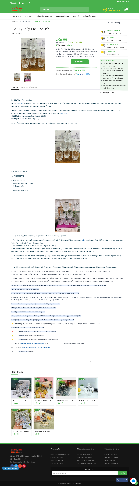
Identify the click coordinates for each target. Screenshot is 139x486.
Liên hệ (76, 16)
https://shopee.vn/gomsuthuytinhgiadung (36, 347)
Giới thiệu (29, 16)
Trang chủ (16, 16)
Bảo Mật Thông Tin (57, 457)
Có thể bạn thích (107, 93)
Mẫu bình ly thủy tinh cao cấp (22, 401)
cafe (83, 240)
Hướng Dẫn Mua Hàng (84, 454)
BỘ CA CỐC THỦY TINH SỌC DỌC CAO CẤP (71, 401)
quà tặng (63, 113)
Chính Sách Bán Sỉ (57, 460)
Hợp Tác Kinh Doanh (110, 454)
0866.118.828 (114, 10)
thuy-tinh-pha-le (25, 21)
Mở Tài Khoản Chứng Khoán (86, 463)
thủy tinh (20, 103)
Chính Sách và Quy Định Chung (61, 454)
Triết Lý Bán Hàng (109, 460)
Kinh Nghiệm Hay (62, 16)
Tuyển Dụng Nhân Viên (111, 457)
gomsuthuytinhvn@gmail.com (25, 462)
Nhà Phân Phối (123, 1)
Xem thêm (17, 372)
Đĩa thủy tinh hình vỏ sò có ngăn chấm (47, 431)
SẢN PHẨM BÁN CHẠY (44, 16)
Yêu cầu (122, 473)
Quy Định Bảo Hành (57, 463)
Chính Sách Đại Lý (89, 16)
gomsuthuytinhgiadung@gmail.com (32, 343)
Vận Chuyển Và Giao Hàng (85, 460)
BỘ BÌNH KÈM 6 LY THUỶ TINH (44, 401)
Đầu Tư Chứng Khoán (111, 463)
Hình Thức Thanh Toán (84, 457)
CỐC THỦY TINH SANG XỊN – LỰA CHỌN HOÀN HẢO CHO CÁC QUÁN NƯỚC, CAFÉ (113, 71)
